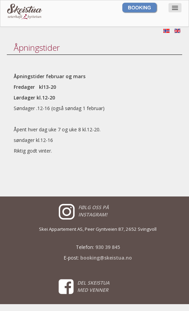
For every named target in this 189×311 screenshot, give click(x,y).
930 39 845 (107, 247)
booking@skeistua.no (106, 257)
